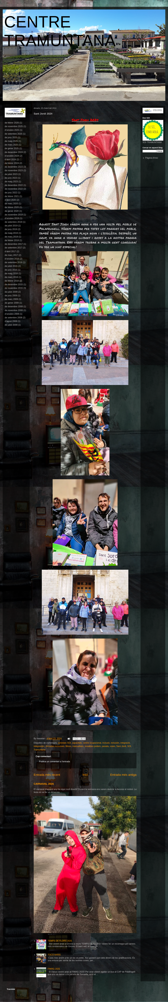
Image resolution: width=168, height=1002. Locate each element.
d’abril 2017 (10, 251)
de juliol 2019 (11, 225)
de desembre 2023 (14, 167)
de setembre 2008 (13, 317)
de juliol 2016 (11, 266)
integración (39, 746)
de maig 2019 (11, 233)
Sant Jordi (121, 746)
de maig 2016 (11, 273)
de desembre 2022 (14, 185)
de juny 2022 (11, 192)
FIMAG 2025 (54, 969)
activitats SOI (64, 743)
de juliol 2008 (11, 325)
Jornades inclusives (54, 746)
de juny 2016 (11, 270)
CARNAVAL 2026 (44, 783)
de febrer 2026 (12, 123)
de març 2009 (11, 299)
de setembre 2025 (13, 134)
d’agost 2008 (11, 321)
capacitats (77, 743)
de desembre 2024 (14, 152)
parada (105, 746)
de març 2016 (11, 277)
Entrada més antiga (123, 774)
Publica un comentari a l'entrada (54, 761)
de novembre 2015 (14, 288)
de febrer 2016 (12, 281)
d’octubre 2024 (12, 156)
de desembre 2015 (14, 284)
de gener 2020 (12, 211)
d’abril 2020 (10, 200)
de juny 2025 (11, 137)
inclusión (115, 743)
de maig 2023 (11, 181)
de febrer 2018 (12, 240)
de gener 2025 (12, 148)
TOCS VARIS (54, 955)
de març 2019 (11, 237)
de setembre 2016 (13, 262)
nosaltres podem (93, 746)
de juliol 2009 (11, 292)
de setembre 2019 (13, 222)
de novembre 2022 (14, 189)
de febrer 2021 (12, 196)
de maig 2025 (11, 141)
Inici (85, 774)
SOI (129, 746)
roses (112, 746)
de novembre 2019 (14, 215)
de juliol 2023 (11, 174)
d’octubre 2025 (12, 130)
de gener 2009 (12, 303)
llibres (68, 746)
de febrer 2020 (12, 207)
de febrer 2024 (12, 163)
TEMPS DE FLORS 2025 (60, 941)
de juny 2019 (11, 229)
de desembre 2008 (14, 306)
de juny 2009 (11, 295)
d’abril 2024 (10, 159)
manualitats (77, 746)
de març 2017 (11, 255)
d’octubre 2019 (12, 218)
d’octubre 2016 (12, 259)
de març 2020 (11, 203)
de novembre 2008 (14, 310)
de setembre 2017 (13, 248)
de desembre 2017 (14, 244)
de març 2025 (11, 145)
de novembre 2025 (14, 126)
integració (125, 743)
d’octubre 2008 (12, 314)
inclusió (106, 743)
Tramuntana (39, 750)
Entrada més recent (47, 774)
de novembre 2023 (14, 170)
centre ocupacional (92, 743)
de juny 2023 (11, 178)
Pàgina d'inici (151, 158)
